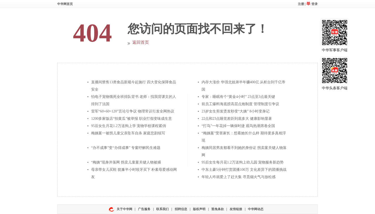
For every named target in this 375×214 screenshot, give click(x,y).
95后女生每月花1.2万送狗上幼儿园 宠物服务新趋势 (243, 162)
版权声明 (199, 209)
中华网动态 (256, 209)
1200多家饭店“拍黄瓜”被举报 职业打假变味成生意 (131, 119)
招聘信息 (181, 209)
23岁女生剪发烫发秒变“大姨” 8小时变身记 (236, 111)
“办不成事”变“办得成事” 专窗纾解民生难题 (125, 148)
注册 (301, 4)
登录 (314, 4)
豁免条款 (217, 209)
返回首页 (140, 42)
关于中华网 (124, 209)
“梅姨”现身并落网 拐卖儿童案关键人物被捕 (126, 162)
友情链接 (236, 209)
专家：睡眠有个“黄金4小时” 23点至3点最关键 (238, 97)
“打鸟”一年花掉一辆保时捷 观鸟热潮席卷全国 (238, 126)
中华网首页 (65, 4)
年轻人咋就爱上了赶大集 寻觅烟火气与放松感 (239, 177)
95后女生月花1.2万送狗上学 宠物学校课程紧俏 (128, 126)
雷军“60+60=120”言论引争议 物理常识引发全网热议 (132, 111)
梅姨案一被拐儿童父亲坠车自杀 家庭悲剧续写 (128, 133)
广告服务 (144, 209)
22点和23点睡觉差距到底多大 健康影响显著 (237, 119)
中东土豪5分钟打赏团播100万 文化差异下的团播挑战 (244, 170)
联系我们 (162, 209)
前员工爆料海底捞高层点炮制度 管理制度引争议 (240, 104)
